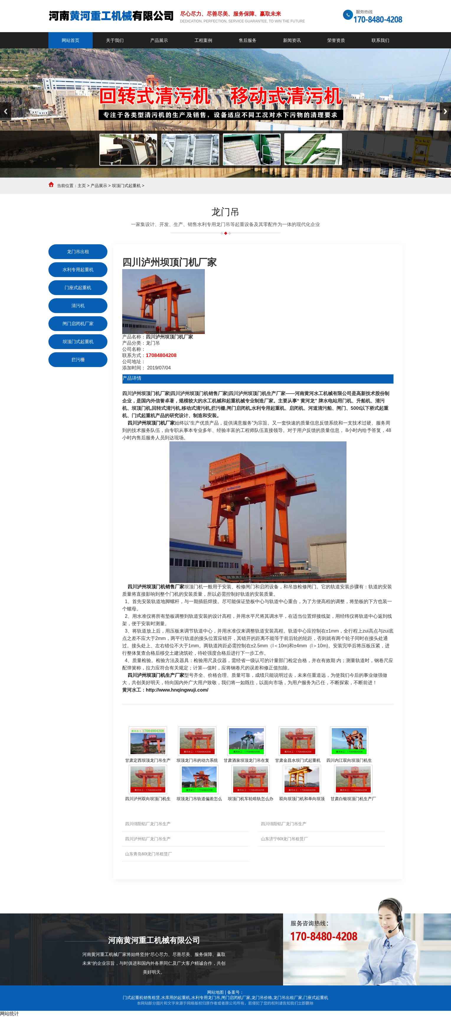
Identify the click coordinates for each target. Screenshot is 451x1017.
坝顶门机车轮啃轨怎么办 (250, 798)
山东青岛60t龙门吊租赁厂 (148, 853)
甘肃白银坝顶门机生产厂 (353, 798)
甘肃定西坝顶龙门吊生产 (148, 760)
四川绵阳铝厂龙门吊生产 (148, 823)
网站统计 (9, 1013)
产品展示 (99, 185)
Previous (5, 111)
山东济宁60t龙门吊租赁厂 (284, 838)
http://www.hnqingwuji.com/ (177, 689)
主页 (82, 185)
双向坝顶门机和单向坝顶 (302, 798)
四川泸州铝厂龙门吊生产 (148, 838)
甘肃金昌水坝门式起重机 (298, 760)
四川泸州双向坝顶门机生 (148, 798)
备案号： (235, 992)
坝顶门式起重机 (126, 185)
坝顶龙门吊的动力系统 (197, 760)
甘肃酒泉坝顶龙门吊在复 (246, 760)
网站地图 (215, 992)
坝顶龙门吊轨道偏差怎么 (199, 798)
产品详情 (131, 378)
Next (445, 111)
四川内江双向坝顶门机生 (349, 760)
